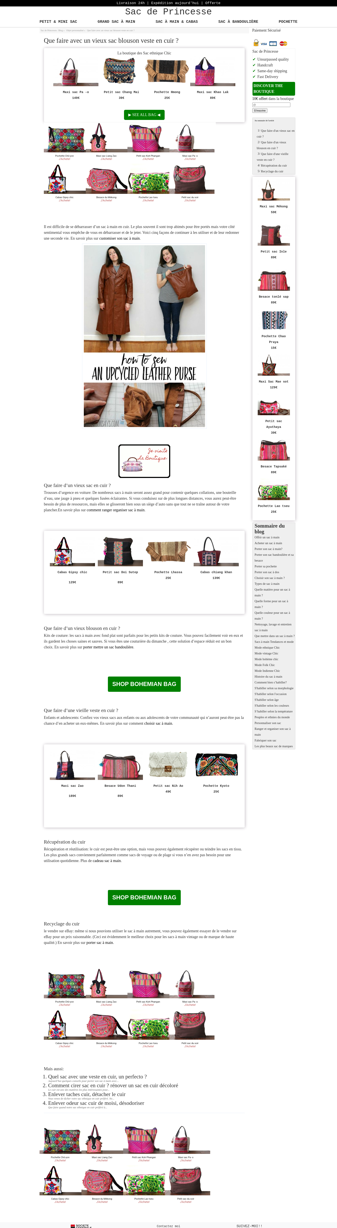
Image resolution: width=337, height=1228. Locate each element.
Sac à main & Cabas (177, 22)
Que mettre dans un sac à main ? (275, 636)
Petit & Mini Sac (58, 22)
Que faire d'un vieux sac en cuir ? (276, 133)
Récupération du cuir (272, 165)
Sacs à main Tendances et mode (274, 641)
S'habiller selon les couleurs (272, 705)
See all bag (144, 115)
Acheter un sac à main (268, 543)
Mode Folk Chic (265, 665)
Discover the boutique (268, 89)
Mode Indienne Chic (267, 670)
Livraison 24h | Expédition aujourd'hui (168, 3)
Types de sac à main (267, 583)
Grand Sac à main (116, 22)
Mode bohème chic (266, 659)
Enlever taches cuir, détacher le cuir (87, 1094)
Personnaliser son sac (268, 723)
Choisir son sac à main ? (270, 578)
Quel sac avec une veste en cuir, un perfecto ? (97, 1076)
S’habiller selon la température (274, 711)
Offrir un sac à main (267, 537)
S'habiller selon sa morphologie (274, 688)
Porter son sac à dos (267, 572)
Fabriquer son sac (266, 740)
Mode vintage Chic (266, 653)
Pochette (288, 22)
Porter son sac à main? (268, 549)
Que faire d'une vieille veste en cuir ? (272, 156)
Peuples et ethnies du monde (272, 717)
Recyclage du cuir (270, 171)
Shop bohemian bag (144, 684)
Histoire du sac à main (268, 676)
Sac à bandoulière (238, 22)
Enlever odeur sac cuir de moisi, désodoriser (96, 1103)
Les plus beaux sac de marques (274, 746)
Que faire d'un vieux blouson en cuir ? (271, 144)
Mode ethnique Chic (267, 647)
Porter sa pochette (266, 566)
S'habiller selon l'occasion (271, 694)
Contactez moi (168, 1226)
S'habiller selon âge (267, 699)
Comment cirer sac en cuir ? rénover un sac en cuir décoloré (113, 1085)
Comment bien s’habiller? (271, 682)
